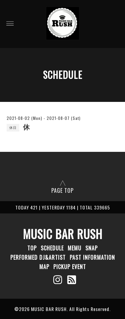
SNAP (91, 248)
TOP (32, 248)
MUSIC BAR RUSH (62, 233)
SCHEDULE (52, 248)
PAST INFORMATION (92, 257)
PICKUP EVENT (69, 267)
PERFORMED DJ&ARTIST (38, 257)
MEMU (74, 248)
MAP (44, 267)
